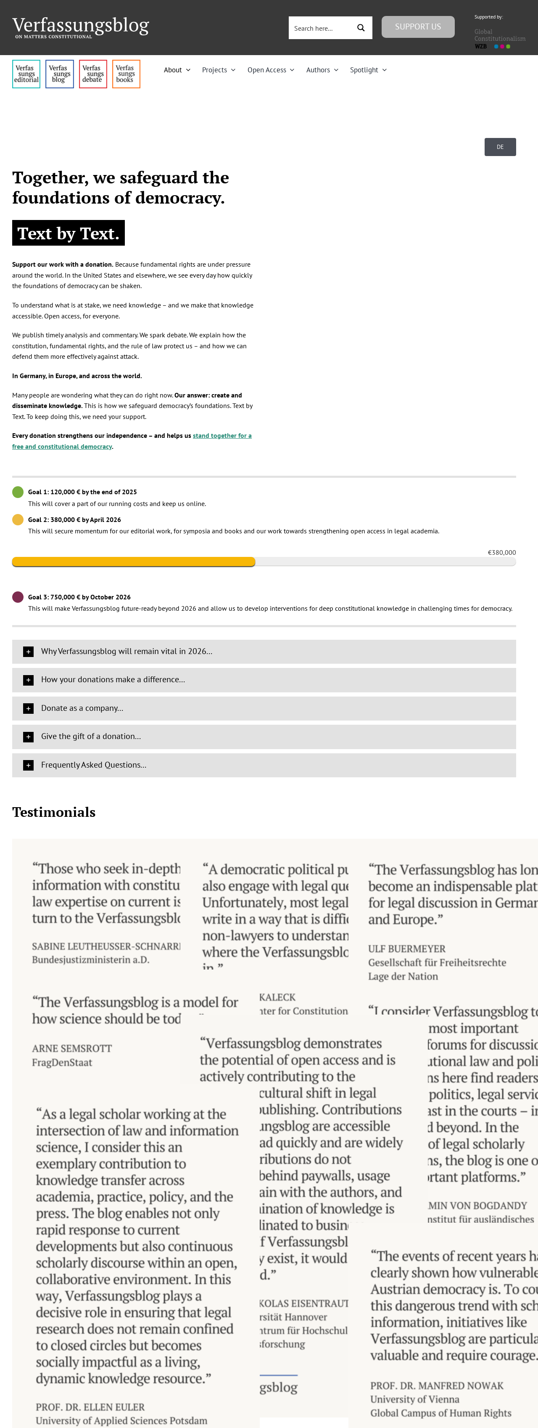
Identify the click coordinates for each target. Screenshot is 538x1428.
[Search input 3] (320, 28)
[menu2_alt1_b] (93, 63)
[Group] (80, 20)
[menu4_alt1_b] (26, 63)
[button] (264, 652)
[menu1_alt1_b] (59, 63)
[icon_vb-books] (126, 63)
